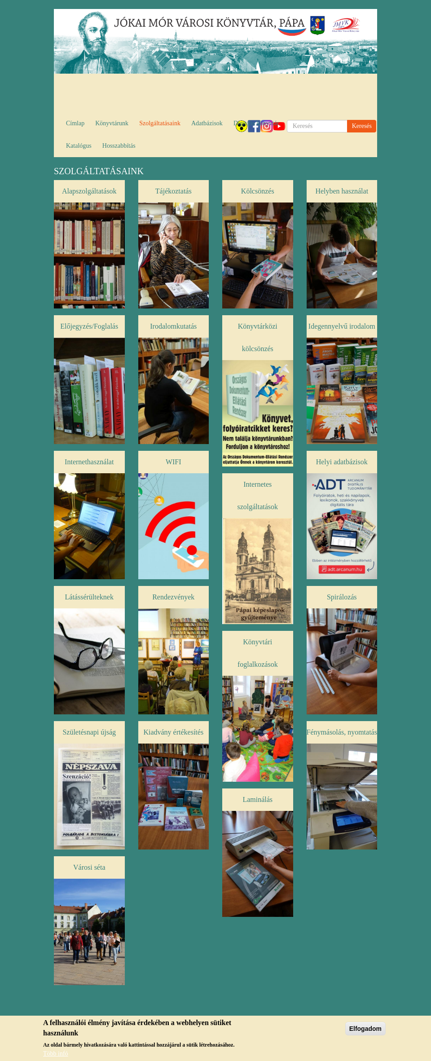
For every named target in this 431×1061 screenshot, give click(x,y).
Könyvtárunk (111, 123)
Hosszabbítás (119, 145)
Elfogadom (365, 1030)
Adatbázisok (207, 123)
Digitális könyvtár (256, 123)
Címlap (75, 123)
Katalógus (79, 145)
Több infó (55, 1055)
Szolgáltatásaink (159, 123)
